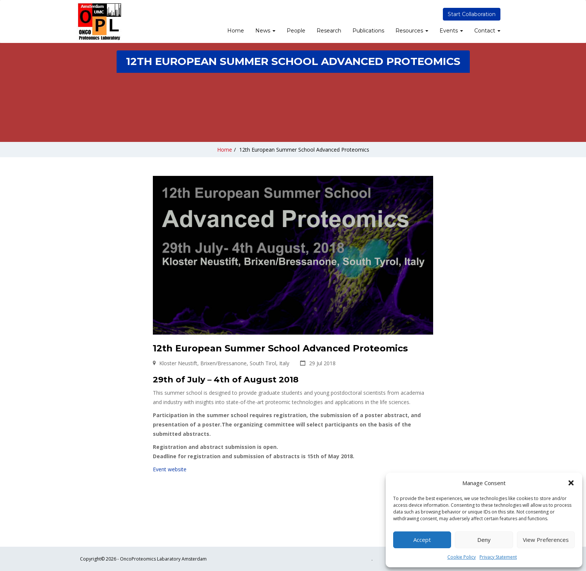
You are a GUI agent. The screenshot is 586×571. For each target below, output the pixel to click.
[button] (571, 483)
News (265, 30)
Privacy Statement (498, 557)
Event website (169, 469)
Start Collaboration (472, 14)
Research (329, 30)
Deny (484, 539)
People (296, 30)
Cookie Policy (461, 557)
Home (235, 30)
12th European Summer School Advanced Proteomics (304, 149)
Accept (422, 539)
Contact (487, 30)
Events (451, 30)
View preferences (546, 539)
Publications (368, 30)
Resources (411, 30)
